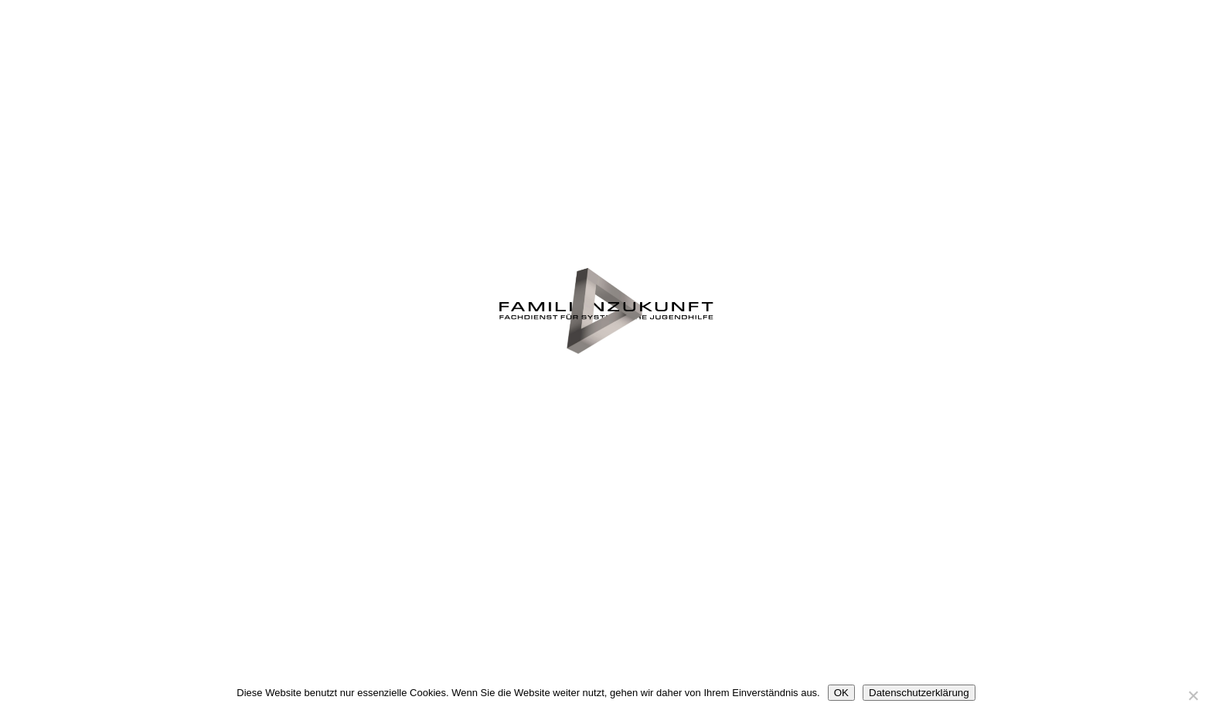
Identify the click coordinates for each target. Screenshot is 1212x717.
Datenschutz (605, 526)
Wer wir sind (206, 239)
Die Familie (606, 167)
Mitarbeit (406, 500)
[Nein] (1192, 695)
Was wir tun (406, 194)
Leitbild (1005, 239)
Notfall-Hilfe (805, 194)
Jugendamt (206, 455)
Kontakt (1005, 455)
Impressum (805, 500)
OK (841, 692)
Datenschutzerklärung (919, 692)
